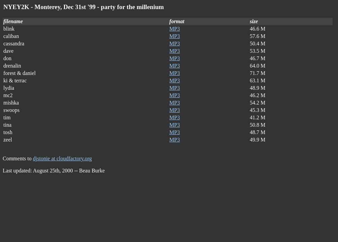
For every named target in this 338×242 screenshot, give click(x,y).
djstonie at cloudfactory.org (62, 158)
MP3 (174, 29)
